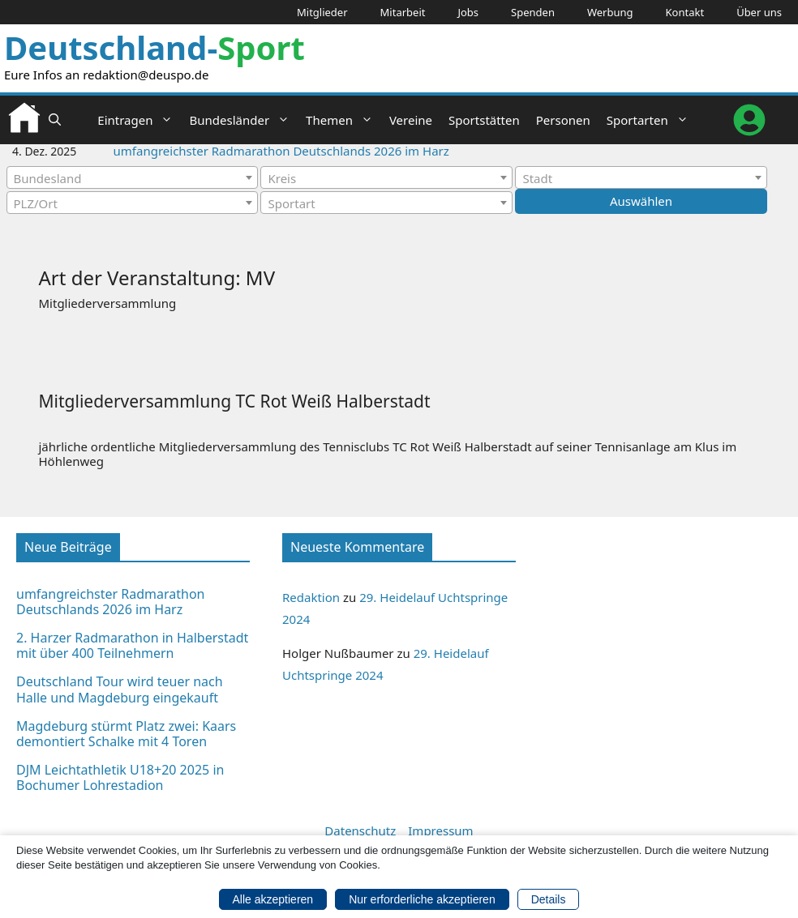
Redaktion (311, 597)
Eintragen (139, 120)
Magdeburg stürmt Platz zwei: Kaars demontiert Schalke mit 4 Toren (126, 733)
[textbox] (132, 178)
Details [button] (548, 898)
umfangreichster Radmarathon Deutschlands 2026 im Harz (281, 151)
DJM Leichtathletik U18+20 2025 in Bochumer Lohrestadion (120, 777)
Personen (563, 120)
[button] (55, 120)
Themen (343, 120)
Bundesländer (243, 120)
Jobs (467, 12)
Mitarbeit (403, 12)
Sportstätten (484, 120)
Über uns (759, 12)
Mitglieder (322, 12)
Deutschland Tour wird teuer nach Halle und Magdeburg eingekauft (119, 689)
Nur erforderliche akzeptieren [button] (422, 898)
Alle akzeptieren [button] (273, 898)
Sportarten (652, 120)
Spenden (533, 12)
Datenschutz (360, 830)
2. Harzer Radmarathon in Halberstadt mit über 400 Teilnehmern (132, 645)
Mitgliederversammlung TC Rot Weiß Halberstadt (235, 401)
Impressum (440, 830)
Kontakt (685, 12)
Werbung (610, 12)
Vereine (410, 120)
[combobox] (132, 177)
